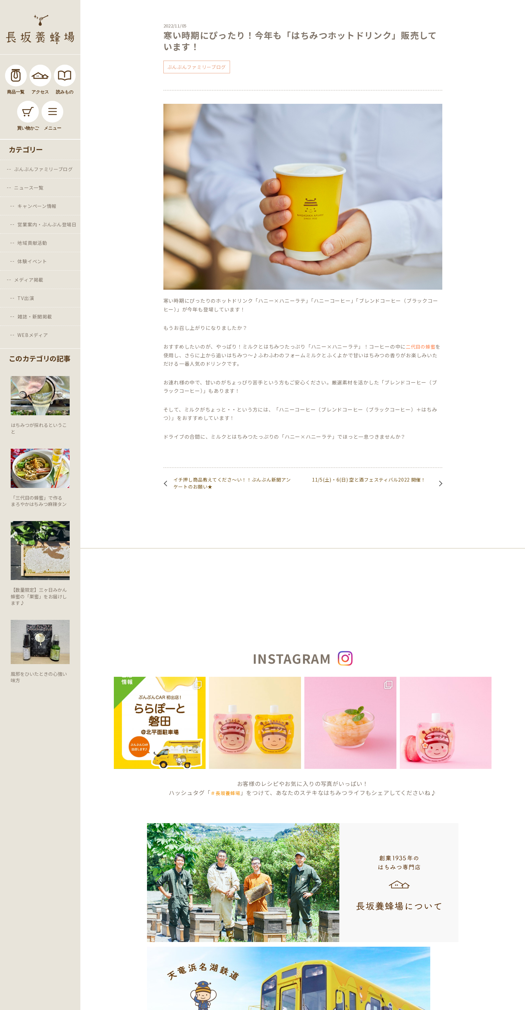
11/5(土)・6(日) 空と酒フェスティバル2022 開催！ (369, 479)
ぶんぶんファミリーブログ (43, 169)
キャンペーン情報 (37, 206)
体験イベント (32, 261)
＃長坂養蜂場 (225, 793)
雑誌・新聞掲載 (34, 316)
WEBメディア (32, 335)
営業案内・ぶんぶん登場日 (46, 224)
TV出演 (25, 298)
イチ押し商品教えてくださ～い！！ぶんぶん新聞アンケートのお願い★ (232, 483)
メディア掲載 (28, 279)
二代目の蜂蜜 (420, 346)
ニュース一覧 (28, 187)
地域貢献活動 (32, 242)
